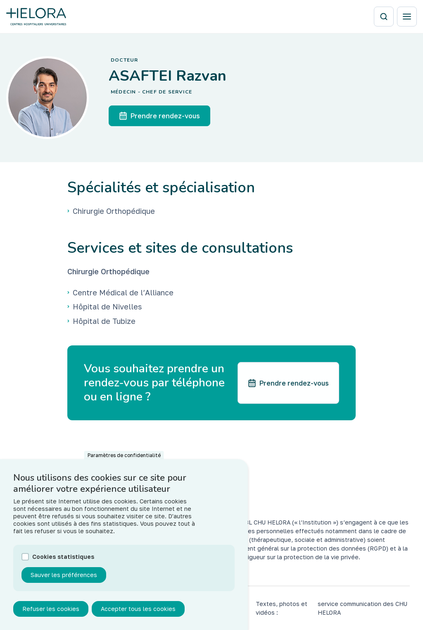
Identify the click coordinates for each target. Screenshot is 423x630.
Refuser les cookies (50, 615)
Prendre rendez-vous (159, 116)
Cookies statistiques (63, 563)
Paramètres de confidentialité (124, 462)
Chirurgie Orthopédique (108, 271)
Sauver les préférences (64, 581)
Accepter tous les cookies (138, 615)
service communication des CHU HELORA (362, 608)
